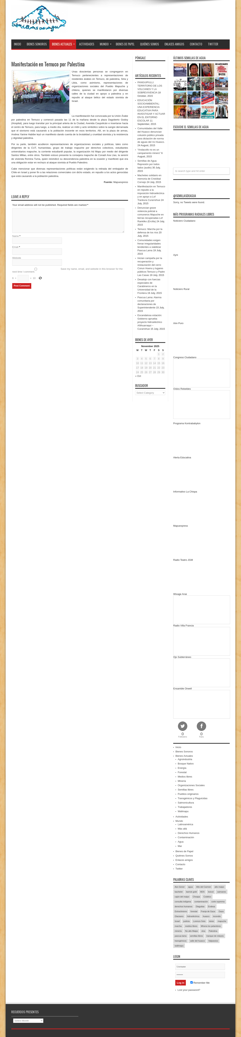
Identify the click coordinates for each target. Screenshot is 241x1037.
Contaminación (186, 837)
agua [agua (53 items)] (190, 887)
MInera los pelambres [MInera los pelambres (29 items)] (211, 926)
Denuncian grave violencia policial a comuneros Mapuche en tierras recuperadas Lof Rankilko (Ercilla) (150, 214)
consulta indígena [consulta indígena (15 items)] (183, 901)
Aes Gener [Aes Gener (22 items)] (180, 887)
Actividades (86, 44)
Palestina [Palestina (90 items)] (213, 931)
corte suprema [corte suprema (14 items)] (217, 901)
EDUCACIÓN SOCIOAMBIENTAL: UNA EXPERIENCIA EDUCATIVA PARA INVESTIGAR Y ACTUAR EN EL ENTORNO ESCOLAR (151, 110)
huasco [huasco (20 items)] (206, 916)
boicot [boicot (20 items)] (211, 892)
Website (16, 258)
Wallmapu (183, 811)
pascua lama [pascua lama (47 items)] (180, 936)
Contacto (196, 44)
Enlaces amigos (174, 44)
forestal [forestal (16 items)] (194, 911)
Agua (180, 841)
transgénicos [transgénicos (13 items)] (180, 941)
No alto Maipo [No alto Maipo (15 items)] (191, 931)
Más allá (182, 828)
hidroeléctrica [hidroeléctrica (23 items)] (193, 916)
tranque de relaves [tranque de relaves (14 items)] (215, 936)
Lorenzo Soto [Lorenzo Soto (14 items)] (199, 921)
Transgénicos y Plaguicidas (192, 798)
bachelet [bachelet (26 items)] (179, 892)
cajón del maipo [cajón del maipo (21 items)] (182, 897)
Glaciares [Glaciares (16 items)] (179, 916)
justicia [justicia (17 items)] (186, 921)
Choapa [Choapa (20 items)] (196, 897)
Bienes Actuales (63, 44)
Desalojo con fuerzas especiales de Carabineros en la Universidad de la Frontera (148, 286)
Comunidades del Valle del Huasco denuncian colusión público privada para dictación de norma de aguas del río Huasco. (151, 135)
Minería (182, 781)
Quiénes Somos (149, 44)
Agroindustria (185, 759)
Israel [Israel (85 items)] (177, 921)
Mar (180, 846)
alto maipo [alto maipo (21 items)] (219, 887)
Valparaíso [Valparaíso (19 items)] (213, 941)
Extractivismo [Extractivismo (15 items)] (181, 911)
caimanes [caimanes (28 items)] (221, 892)
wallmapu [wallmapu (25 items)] (179, 946)
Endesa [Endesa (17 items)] (211, 906)
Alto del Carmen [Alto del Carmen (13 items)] (203, 887)
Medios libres (185, 776)
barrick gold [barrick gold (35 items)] (191, 892)
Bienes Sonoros (37, 44)
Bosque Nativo (186, 763)
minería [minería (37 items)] (178, 931)
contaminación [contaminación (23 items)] (201, 901)
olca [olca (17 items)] (203, 931)
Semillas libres (186, 789)
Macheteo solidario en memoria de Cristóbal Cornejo (149, 179)
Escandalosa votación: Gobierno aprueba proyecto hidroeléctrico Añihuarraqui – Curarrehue (149, 322)
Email (15, 247)
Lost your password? (189, 990)
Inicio (17, 44)
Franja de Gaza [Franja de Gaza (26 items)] (208, 911)
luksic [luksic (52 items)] (211, 921)
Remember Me (200, 982)
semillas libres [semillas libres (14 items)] (196, 936)
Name (15, 236)
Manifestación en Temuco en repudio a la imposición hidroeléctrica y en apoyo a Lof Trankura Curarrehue (151, 193)
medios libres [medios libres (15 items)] (191, 926)
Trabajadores (185, 807)
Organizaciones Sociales (191, 785)
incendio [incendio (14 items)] (217, 916)
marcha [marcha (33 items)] (178, 926)
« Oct (138, 376)
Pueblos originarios (188, 794)
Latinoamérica (185, 824)
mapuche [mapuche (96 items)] (222, 921)
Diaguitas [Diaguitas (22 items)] (200, 906)
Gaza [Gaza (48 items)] (221, 911)
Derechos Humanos (188, 833)
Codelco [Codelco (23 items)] (207, 897)
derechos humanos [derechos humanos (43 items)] (183, 906)
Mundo (105, 44)
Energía (182, 768)
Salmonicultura (186, 802)
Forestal (182, 772)
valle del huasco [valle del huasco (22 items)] (197, 941)
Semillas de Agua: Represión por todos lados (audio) (148, 164)
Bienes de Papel (125, 44)
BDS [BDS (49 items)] (202, 892)
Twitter (213, 44)
